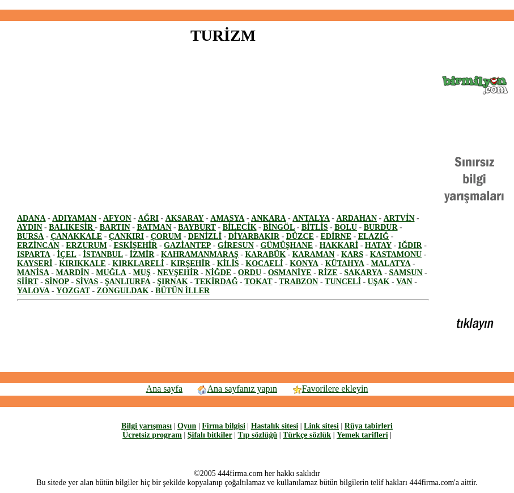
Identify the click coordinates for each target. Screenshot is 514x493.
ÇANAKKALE (76, 236)
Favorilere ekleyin (329, 388)
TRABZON (298, 281)
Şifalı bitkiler (210, 435)
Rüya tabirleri (369, 426)
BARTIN (115, 227)
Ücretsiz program (152, 435)
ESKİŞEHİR (135, 245)
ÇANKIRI (126, 236)
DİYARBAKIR (254, 236)
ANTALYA (311, 218)
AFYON (117, 218)
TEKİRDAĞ (215, 281)
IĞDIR (410, 245)
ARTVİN (399, 218)
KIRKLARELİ (138, 263)
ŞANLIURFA (128, 281)
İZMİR (142, 254)
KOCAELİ (264, 263)
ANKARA (268, 218)
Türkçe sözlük (307, 435)
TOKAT (258, 281)
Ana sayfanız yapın (237, 388)
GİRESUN (236, 245)
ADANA (31, 218)
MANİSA (33, 272)
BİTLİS (314, 227)
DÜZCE (300, 236)
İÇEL (67, 254)
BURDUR (381, 227)
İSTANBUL (103, 254)
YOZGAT (73, 290)
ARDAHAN (357, 218)
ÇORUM (166, 236)
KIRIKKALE (82, 263)
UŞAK (379, 281)
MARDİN (72, 272)
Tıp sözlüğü (258, 435)
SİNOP (57, 281)
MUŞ (142, 272)
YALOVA (33, 290)
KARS (352, 254)
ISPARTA (33, 254)
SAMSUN (405, 272)
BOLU (345, 227)
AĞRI (148, 218)
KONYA (304, 263)
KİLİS (228, 263)
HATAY (378, 245)
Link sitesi (321, 426)
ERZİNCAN (38, 245)
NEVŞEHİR (177, 272)
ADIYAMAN (74, 218)
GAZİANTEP (187, 245)
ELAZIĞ (373, 236)
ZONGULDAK (123, 290)
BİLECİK (240, 227)
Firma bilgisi (223, 426)
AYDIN (30, 227)
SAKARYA (363, 272)
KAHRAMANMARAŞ (200, 254)
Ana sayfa (164, 388)
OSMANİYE (290, 272)
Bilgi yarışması (146, 426)
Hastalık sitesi (275, 426)
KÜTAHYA (344, 263)
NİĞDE (218, 272)
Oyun (186, 426)
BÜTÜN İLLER (182, 290)
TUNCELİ (343, 281)
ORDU (249, 272)
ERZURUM (86, 245)
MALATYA (391, 263)
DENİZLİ (205, 236)
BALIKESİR (72, 227)
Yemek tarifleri (362, 435)
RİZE (327, 272)
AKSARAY (184, 218)
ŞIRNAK (172, 281)
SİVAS (87, 281)
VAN (404, 281)
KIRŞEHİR (190, 263)
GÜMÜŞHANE (286, 245)
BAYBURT (197, 227)
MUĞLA (111, 272)
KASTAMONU (396, 254)
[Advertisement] (257, 5)
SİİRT (28, 281)
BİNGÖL (279, 227)
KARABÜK (265, 254)
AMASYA (227, 218)
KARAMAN (313, 254)
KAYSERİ (35, 263)
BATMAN (154, 227)
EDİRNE (336, 236)
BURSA (30, 236)
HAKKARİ (339, 245)
